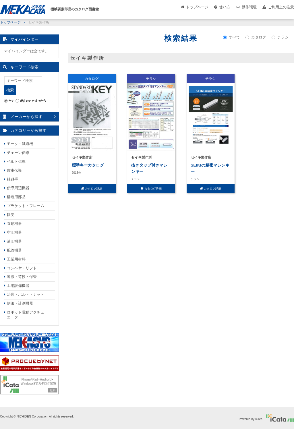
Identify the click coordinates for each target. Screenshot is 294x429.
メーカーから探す (26, 117)
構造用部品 (16, 197)
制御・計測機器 (20, 303)
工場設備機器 (18, 285)
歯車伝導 (14, 170)
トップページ (197, 7)
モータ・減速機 (20, 144)
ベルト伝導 (16, 161)
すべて (231, 37)
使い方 (224, 7)
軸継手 (12, 179)
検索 (10, 90)
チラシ (280, 37)
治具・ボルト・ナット (25, 294)
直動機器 (14, 223)
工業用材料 (16, 259)
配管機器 (14, 250)
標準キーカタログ (88, 165)
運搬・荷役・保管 (22, 277)
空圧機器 (14, 232)
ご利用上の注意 (281, 7)
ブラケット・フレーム (25, 206)
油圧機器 (14, 241)
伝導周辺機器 (18, 188)
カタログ (255, 37)
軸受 (10, 214)
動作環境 (249, 7)
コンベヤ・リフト (22, 268)
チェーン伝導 (18, 152)
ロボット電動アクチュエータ (25, 314)
